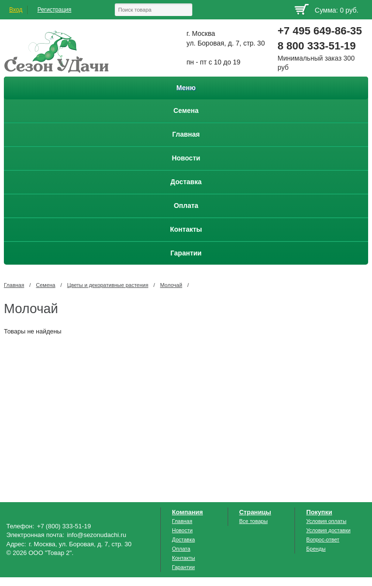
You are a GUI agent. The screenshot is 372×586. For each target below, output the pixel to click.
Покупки (319, 512)
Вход (15, 9)
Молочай (171, 285)
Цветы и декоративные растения (108, 285)
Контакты (183, 558)
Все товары (253, 521)
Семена (45, 285)
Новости (182, 530)
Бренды (316, 549)
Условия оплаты (326, 521)
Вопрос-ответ (322, 539)
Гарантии (183, 567)
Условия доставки (328, 530)
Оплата (181, 549)
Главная (14, 285)
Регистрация (54, 9)
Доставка (183, 539)
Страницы (255, 512)
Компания (187, 512)
